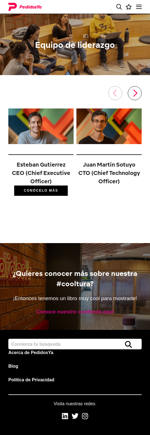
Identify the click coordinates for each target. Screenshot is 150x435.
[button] (119, 7)
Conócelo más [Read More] (41, 190)
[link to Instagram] (85, 417)
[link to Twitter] (75, 417)
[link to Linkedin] (65, 417)
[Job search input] (75, 344)
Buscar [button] (128, 344)
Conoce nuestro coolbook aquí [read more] (75, 312)
